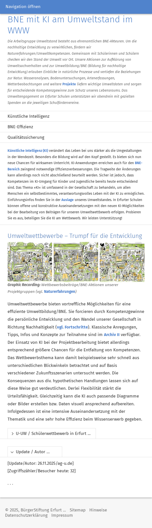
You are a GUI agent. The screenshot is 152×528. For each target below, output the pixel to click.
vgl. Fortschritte (72, 327)
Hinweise (98, 510)
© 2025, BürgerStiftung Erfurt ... (35, 510)
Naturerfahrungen (59, 291)
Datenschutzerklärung (26, 515)
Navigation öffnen (23, 6)
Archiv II (112, 334)
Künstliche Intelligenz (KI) (28, 151)
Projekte (69, 84)
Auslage (67, 200)
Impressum (62, 515)
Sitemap (78, 510)
